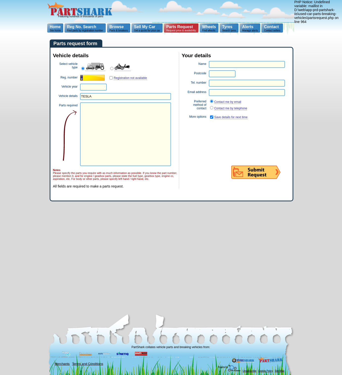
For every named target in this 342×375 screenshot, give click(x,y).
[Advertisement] (205, 11)
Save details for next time (231, 117)
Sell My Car (144, 27)
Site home (55, 28)
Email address (197, 92)
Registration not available (130, 78)
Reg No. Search (81, 27)
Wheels (209, 27)
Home (55, 27)
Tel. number (198, 82)
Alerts (247, 27)
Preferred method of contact (199, 105)
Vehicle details (68, 96)
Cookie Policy (265, 371)
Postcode (200, 73)
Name (202, 64)
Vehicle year (70, 86)
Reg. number (69, 77)
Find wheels (209, 28)
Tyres (227, 27)
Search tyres (229, 28)
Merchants (62, 364)
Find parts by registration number (85, 28)
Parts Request (179, 27)
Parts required (68, 105)
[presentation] (219, 132)
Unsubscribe (249, 371)
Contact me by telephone (230, 108)
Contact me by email (227, 102)
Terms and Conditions (87, 364)
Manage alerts (250, 28)
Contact (271, 27)
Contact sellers (272, 28)
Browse (116, 27)
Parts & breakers (118, 28)
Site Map (279, 371)
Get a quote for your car (147, 28)
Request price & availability (181, 28)
